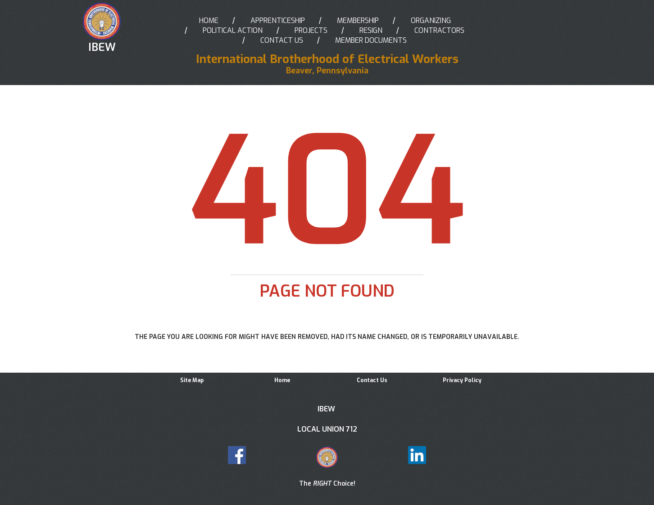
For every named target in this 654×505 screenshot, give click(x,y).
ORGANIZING (431, 20)
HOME (208, 20)
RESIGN (370, 30)
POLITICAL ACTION (233, 30)
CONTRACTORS (439, 30)
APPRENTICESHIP (277, 20)
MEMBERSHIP (358, 20)
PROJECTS (311, 30)
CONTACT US (281, 40)
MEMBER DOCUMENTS (371, 40)
